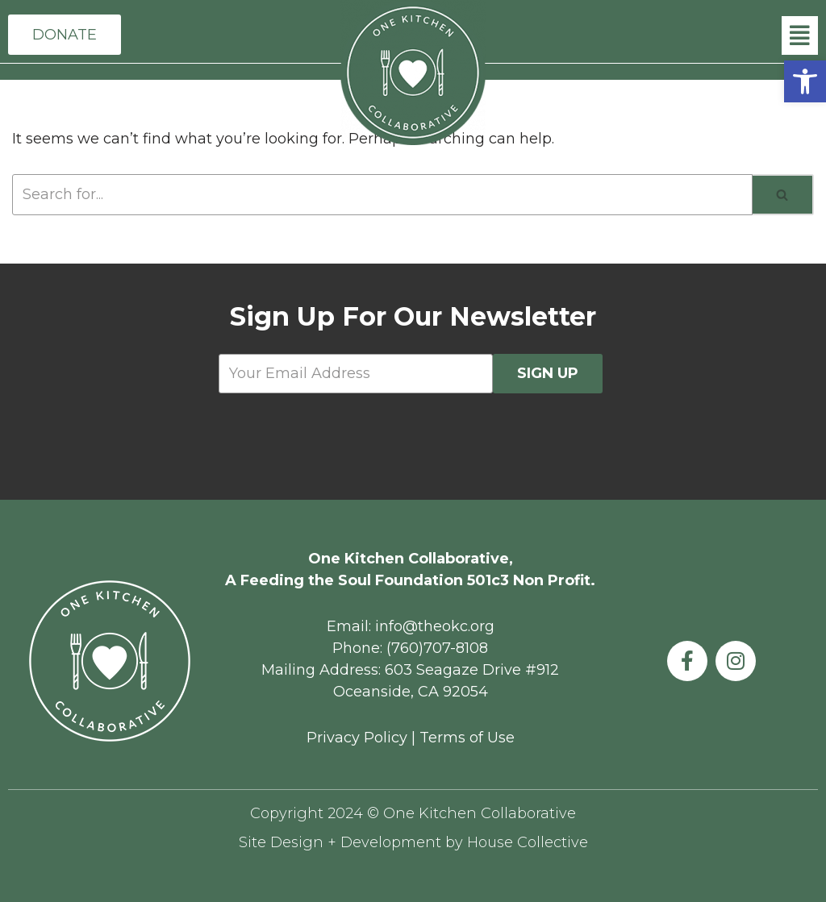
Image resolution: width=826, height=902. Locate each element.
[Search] (783, 195)
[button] (805, 81)
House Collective (527, 842)
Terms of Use (467, 737)
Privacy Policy (357, 737)
